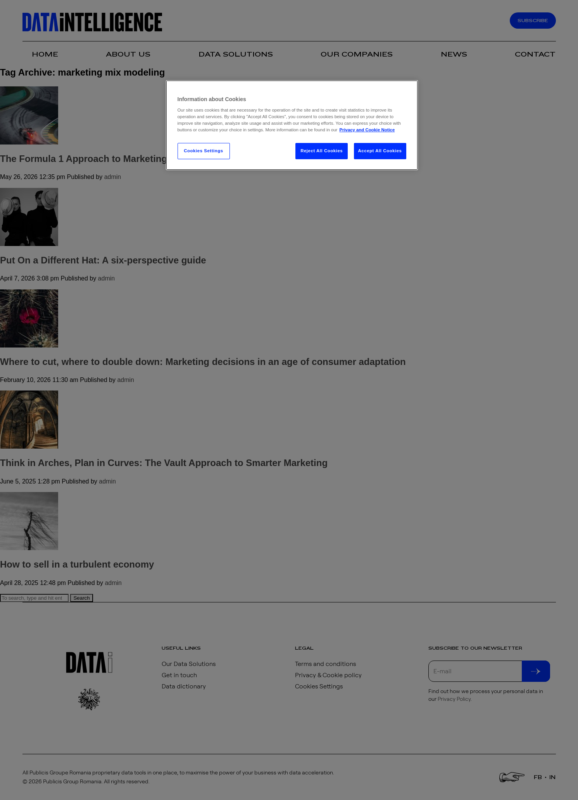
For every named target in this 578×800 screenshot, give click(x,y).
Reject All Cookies (321, 150)
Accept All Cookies (380, 150)
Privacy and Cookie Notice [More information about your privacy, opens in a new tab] (367, 129)
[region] (292, 125)
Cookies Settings (203, 150)
